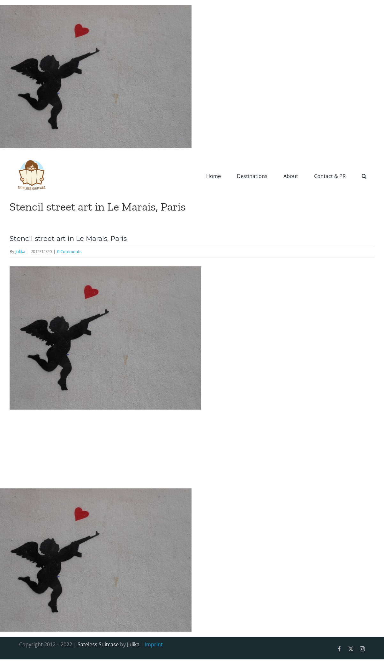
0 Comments (69, 251)
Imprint (154, 644)
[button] (364, 176)
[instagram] (362, 648)
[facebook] (339, 648)
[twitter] (350, 648)
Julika (20, 251)
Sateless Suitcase (98, 644)
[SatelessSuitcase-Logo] (32, 156)
